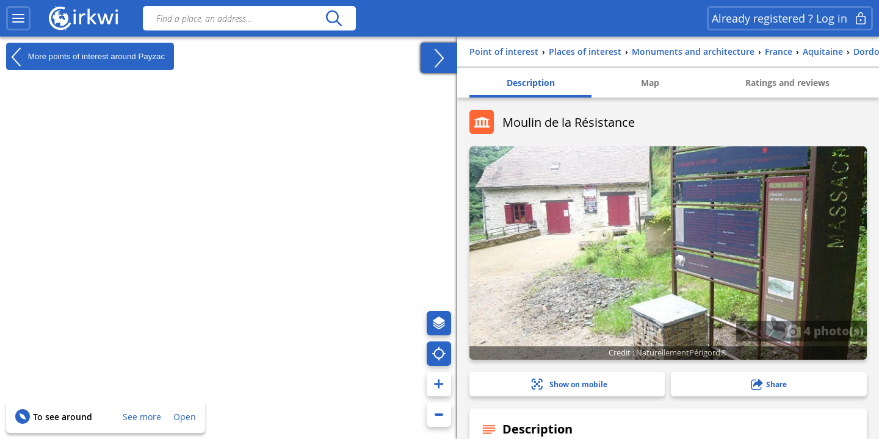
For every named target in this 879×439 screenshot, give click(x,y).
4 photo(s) (824, 330)
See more (142, 417)
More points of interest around (85, 56)
